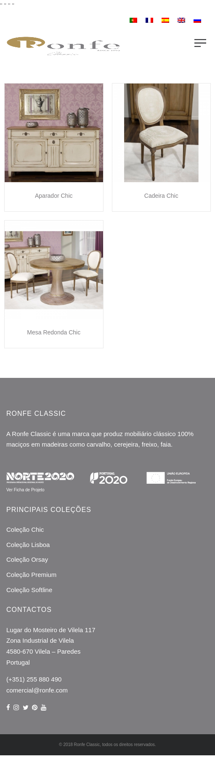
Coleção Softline (29, 589)
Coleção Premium (31, 574)
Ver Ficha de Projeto (25, 490)
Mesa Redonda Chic (53, 332)
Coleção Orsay (27, 559)
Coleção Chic (25, 529)
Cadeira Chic (161, 195)
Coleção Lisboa (28, 544)
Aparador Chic (54, 195)
